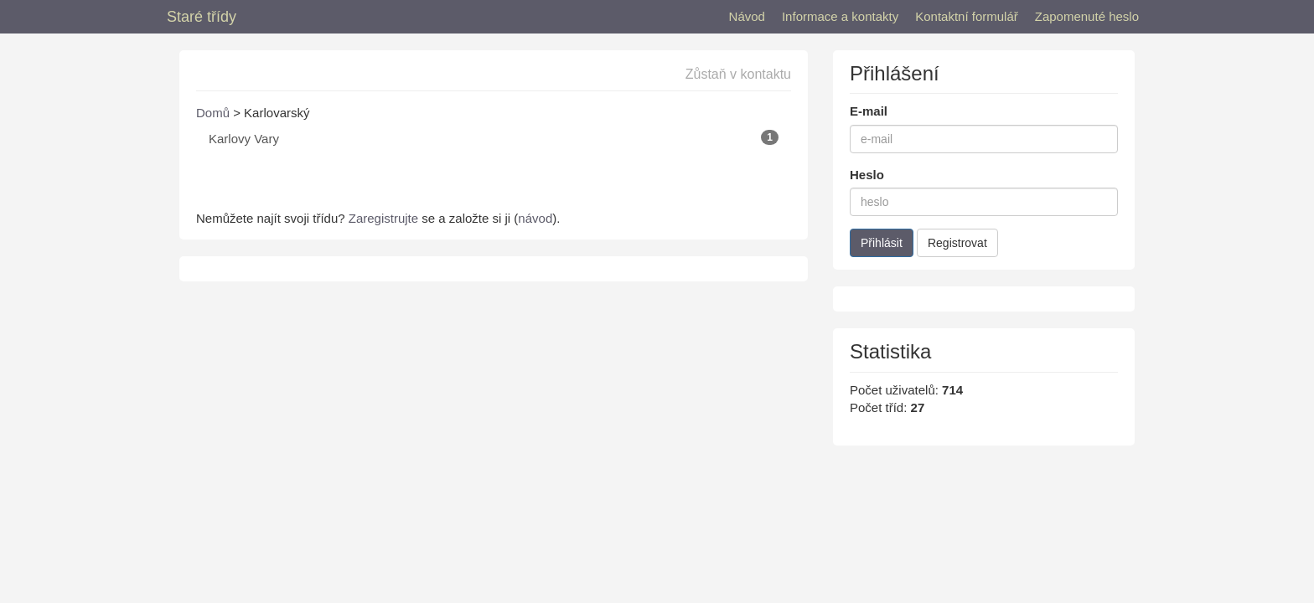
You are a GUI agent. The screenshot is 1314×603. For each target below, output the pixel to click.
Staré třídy (201, 16)
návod (535, 218)
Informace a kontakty (840, 16)
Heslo (867, 175)
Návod (747, 16)
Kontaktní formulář (966, 16)
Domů (213, 113)
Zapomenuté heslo (1087, 16)
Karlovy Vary (494, 138)
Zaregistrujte (383, 218)
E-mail (868, 111)
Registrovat (957, 243)
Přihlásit (882, 243)
